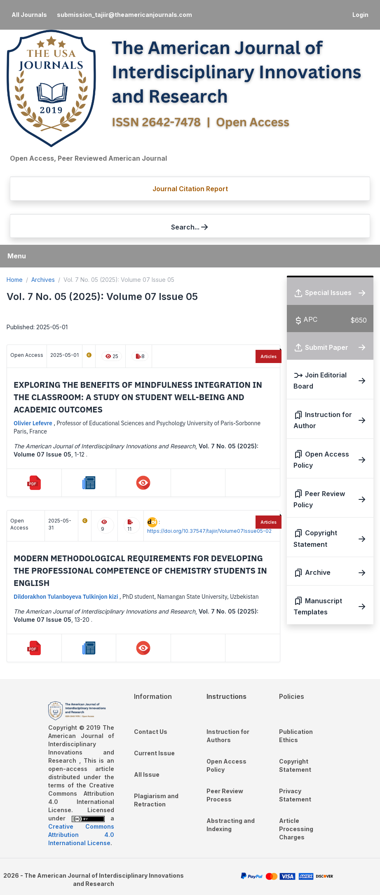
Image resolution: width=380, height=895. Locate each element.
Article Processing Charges (296, 829)
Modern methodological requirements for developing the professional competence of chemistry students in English (140, 570)
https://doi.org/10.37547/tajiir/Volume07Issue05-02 (209, 531)
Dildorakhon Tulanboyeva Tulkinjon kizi (67, 596)
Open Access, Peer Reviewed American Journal (88, 158)
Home (15, 279)
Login (360, 14)
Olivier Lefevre (34, 423)
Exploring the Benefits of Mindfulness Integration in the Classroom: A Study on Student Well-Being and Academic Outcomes (138, 397)
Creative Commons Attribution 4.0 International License (81, 834)
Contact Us (150, 731)
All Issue (147, 774)
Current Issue (154, 753)
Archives (43, 279)
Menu (16, 256)
